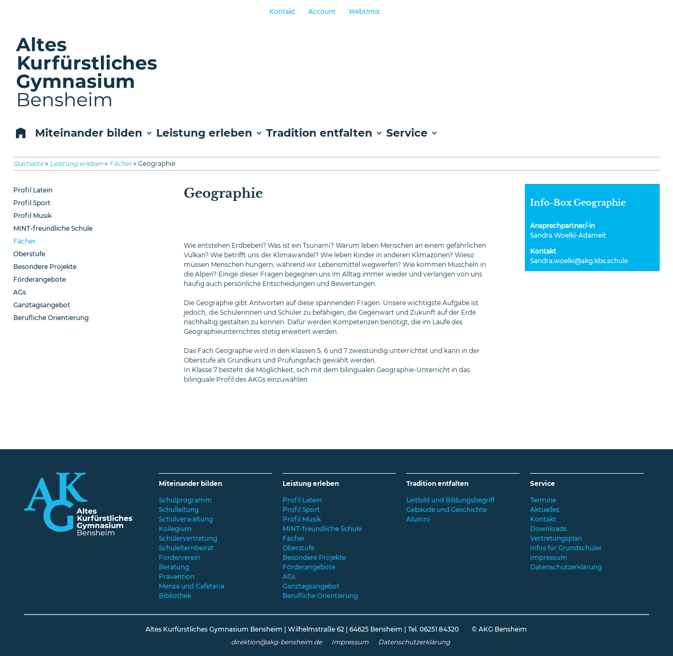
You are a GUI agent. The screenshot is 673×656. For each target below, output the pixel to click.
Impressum (548, 557)
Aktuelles (544, 510)
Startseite (28, 163)
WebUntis (364, 11)
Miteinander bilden (88, 133)
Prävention (176, 577)
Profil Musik (32, 216)
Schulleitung (179, 510)
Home (18, 134)
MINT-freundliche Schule (52, 228)
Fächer (120, 163)
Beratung (174, 567)
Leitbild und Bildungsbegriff (450, 500)
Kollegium (175, 529)
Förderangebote (39, 279)
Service (407, 133)
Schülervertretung (188, 538)
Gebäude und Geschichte (446, 510)
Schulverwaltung (186, 519)
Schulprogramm (185, 500)
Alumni (418, 519)
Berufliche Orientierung (51, 318)
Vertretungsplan (556, 538)
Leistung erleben (204, 133)
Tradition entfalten (319, 133)
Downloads (548, 529)
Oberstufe (29, 254)
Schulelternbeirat (186, 548)
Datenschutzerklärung (566, 567)
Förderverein (179, 557)
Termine (543, 500)
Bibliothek (175, 596)
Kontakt (282, 11)
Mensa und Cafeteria (191, 586)
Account (322, 11)
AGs (19, 292)
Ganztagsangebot (41, 305)
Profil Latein (33, 190)
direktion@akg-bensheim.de (276, 642)
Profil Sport (31, 203)
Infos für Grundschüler (566, 548)
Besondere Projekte (44, 267)
